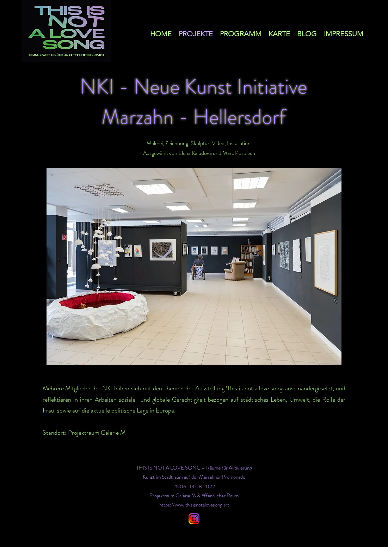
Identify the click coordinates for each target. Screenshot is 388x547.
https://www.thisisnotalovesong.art (194, 505)
